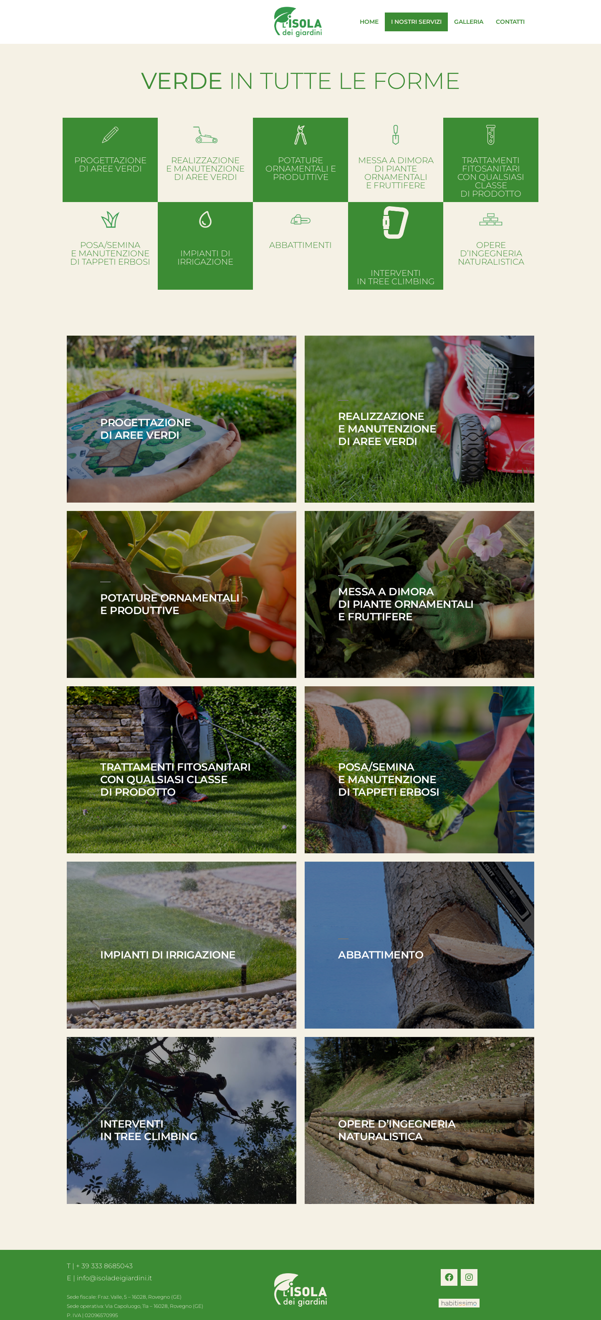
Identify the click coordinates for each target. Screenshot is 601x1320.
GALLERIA (468, 21)
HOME (369, 21)
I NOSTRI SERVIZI (416, 21)
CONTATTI (510, 21)
